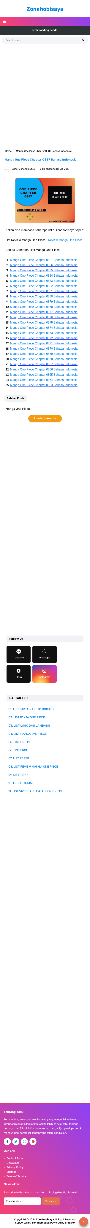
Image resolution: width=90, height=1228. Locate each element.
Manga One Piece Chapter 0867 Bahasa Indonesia (44, 364)
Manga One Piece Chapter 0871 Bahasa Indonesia (44, 343)
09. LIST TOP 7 (18, 775)
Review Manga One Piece (65, 240)
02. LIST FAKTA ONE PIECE (26, 717)
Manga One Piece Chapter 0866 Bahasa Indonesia (44, 369)
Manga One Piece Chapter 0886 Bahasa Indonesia (44, 265)
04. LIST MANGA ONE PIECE (27, 734)
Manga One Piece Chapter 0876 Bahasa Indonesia (44, 317)
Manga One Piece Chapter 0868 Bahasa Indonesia (44, 359)
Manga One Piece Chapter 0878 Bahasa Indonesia (44, 306)
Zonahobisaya (41, 1222)
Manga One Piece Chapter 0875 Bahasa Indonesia (44, 322)
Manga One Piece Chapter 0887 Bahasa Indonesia (44, 260)
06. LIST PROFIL (19, 750)
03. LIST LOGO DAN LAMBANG (29, 725)
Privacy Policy (15, 1167)
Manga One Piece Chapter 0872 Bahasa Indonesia (44, 338)
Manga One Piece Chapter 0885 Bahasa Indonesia (44, 270)
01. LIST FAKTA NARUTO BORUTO (31, 709)
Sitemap (11, 1171)
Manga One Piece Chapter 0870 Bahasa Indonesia (44, 348)
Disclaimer (13, 1162)
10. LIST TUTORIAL (21, 783)
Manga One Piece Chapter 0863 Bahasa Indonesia (44, 385)
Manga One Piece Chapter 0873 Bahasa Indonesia (44, 333)
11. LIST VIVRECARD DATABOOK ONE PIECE (37, 791)
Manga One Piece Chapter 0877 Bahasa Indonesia (44, 312)
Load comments (45, 418)
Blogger (70, 1222)
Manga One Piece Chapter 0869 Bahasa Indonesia (44, 353)
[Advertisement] (45, 97)
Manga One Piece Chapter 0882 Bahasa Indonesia (44, 286)
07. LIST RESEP (18, 758)
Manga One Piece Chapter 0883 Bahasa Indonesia (44, 280)
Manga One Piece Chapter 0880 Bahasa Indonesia (44, 296)
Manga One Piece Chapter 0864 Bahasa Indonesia (44, 379)
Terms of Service (16, 1176)
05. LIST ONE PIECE (21, 742)
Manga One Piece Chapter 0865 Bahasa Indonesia (44, 374)
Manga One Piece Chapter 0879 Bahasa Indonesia (44, 301)
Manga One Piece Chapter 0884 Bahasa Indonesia (44, 275)
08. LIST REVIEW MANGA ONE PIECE (33, 766)
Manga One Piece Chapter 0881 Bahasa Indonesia (44, 291)
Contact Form (15, 1158)
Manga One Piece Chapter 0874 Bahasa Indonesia (44, 327)
